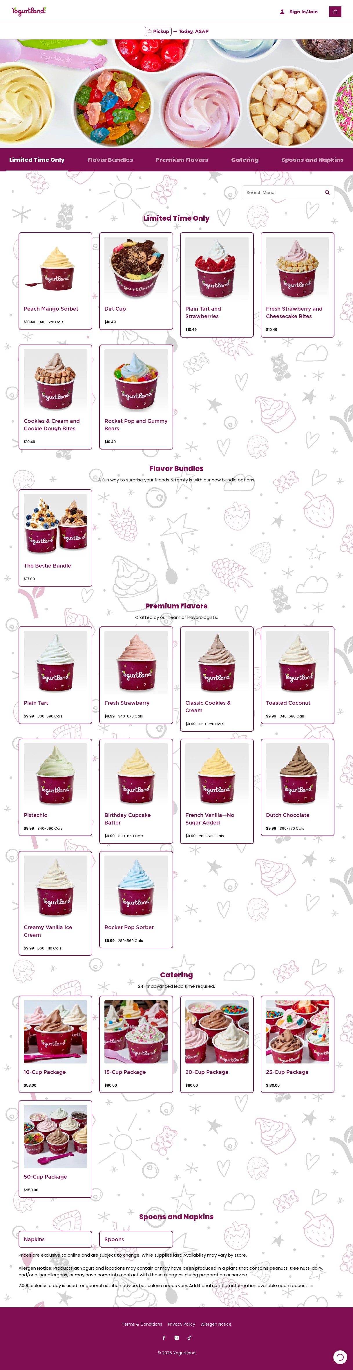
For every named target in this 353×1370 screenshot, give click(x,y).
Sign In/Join (298, 12)
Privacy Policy (181, 1324)
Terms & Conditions (142, 1324)
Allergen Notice (216, 1324)
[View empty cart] (335, 11)
